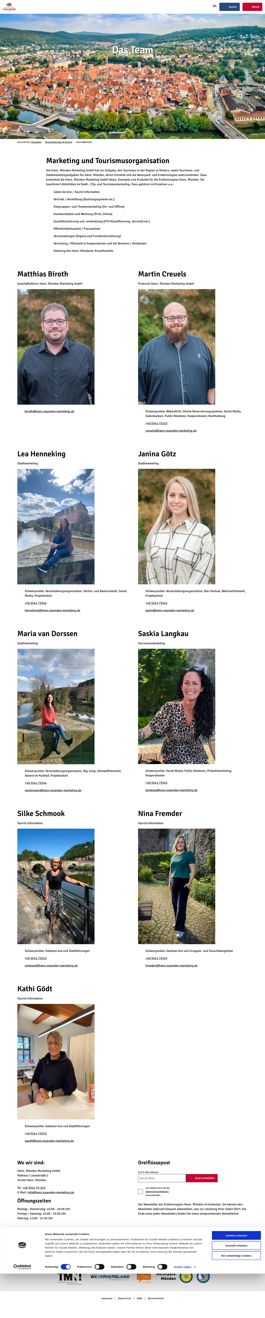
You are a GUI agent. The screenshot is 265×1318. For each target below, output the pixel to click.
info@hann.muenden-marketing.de (50, 1192)
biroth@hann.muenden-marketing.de (49, 411)
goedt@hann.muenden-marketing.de (49, 1141)
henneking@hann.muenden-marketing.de (52, 610)
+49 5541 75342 (36, 603)
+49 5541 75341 (156, 603)
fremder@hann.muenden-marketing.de (171, 965)
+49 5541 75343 (156, 958)
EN (212, 6)
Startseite (36, 142)
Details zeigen (182, 1311)
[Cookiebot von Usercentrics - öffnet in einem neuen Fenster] (22, 1311)
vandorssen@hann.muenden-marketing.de (53, 790)
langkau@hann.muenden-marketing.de (171, 790)
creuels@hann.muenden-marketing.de (171, 431)
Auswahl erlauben (236, 1289)
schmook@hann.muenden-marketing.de (51, 965)
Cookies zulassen (236, 1279)
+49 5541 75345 (156, 783)
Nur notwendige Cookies (236, 1299)
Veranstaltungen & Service (58, 142)
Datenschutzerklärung (157, 1191)
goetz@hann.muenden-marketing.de (169, 610)
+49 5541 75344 (36, 783)
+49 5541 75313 (36, 958)
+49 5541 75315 (156, 423)
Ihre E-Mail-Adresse (148, 1172)
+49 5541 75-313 (33, 1188)
